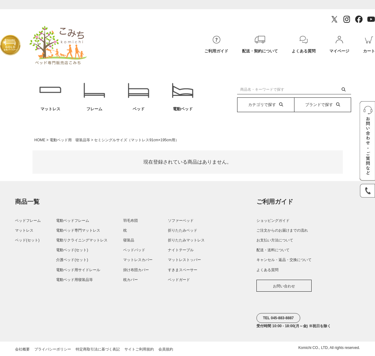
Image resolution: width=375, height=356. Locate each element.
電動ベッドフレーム (72, 220)
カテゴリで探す (265, 104)
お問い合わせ (284, 286)
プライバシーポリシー (52, 349)
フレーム (94, 97)
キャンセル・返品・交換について (284, 260)
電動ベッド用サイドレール (78, 270)
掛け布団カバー (136, 270)
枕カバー (130, 280)
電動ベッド (182, 97)
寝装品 (128, 240)
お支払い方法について (274, 240)
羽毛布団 (130, 220)
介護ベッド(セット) (72, 260)
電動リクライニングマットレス (82, 240)
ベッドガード (179, 280)
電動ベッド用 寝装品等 (70, 140)
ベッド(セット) (27, 240)
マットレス (50, 97)
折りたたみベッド (182, 230)
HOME (39, 140)
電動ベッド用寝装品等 (74, 280)
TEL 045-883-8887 (278, 318)
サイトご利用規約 (139, 349)
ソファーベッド (181, 220)
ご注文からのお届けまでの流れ (282, 230)
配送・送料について (273, 250)
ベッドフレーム (28, 220)
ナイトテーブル (181, 250)
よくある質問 (267, 270)
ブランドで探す (322, 104)
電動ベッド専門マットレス (78, 230)
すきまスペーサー (182, 270)
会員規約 (165, 349)
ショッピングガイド (273, 220)
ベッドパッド (134, 250)
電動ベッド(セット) (72, 250)
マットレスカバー (138, 260)
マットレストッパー (184, 260)
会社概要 (22, 349)
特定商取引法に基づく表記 (98, 349)
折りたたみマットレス (186, 240)
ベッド (138, 97)
